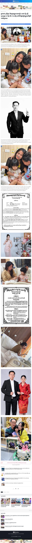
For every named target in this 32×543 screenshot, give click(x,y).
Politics (5, 3)
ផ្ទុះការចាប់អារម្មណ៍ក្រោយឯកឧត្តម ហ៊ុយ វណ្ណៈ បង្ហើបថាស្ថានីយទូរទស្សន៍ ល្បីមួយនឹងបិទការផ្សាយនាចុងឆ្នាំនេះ (26, 505)
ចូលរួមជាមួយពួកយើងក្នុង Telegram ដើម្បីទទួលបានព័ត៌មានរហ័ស (16, 24)
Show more (29, 496)
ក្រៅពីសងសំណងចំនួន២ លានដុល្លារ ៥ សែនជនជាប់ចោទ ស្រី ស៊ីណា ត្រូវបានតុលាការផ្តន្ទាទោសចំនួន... (5, 505)
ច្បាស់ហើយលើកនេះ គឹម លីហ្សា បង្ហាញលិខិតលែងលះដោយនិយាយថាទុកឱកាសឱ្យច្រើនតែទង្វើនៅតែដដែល (17, 515)
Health (24, 3)
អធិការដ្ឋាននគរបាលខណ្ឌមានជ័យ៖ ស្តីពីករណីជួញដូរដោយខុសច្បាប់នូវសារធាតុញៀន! (14, 526)
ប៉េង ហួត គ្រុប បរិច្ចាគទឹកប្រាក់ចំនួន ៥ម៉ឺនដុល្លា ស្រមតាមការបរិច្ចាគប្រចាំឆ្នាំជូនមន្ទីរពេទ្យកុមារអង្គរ (16, 505)
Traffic (8, 3)
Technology (17, 3)
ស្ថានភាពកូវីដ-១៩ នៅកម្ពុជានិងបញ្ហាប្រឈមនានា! (10, 522)
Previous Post (2, 510)
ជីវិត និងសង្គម (4, 11)
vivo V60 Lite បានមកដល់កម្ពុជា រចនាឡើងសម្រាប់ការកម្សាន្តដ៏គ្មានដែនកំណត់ (14, 483)
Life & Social (12, 3)
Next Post (30, 510)
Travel (28, 3)
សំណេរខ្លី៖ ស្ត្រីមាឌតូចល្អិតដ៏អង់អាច (9, 519)
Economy (21, 3)
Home (2, 3)
